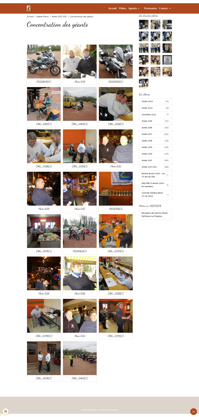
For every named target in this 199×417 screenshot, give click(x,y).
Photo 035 (116, 166)
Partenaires (150, 8)
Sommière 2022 (155, 115)
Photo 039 (43, 208)
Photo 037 (80, 208)
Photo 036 (80, 293)
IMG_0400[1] (80, 124)
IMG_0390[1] (44, 335)
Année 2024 (155, 102)
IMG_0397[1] (44, 378)
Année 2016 (155, 141)
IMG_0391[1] (44, 251)
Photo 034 (80, 81)
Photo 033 (80, 335)
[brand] (29, 8)
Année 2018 (155, 128)
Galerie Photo (42, 17)
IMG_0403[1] (80, 378)
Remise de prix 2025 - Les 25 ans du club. (155, 176)
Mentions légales (89, 410)
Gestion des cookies (108, 410)
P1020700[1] (115, 81)
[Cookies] (6, 411)
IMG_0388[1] (116, 293)
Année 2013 (155, 161)
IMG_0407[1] (44, 124)
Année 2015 (155, 148)
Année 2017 (155, 135)
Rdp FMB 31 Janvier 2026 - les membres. (155, 186)
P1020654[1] (80, 251)
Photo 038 (44, 293)
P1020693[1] (43, 81)
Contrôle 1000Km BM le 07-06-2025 (155, 195)
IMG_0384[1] (80, 166)
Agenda (132, 8)
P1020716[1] (116, 208)
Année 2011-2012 (59, 17)
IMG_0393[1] (116, 251)
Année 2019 (155, 122)
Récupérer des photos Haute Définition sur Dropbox (155, 216)
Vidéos (122, 8)
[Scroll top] (193, 411)
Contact (163, 8)
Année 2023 (155, 108)
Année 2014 (155, 155)
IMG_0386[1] (44, 166)
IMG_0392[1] (116, 335)
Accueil (112, 8)
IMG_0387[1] (116, 124)
